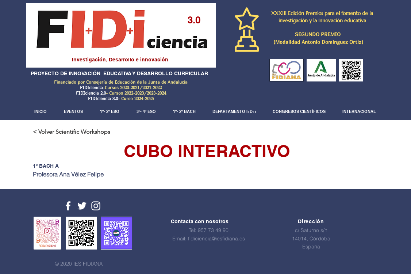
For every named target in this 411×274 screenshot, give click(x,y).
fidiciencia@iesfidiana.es (216, 238)
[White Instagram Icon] (96, 206)
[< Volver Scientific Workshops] (74, 132)
